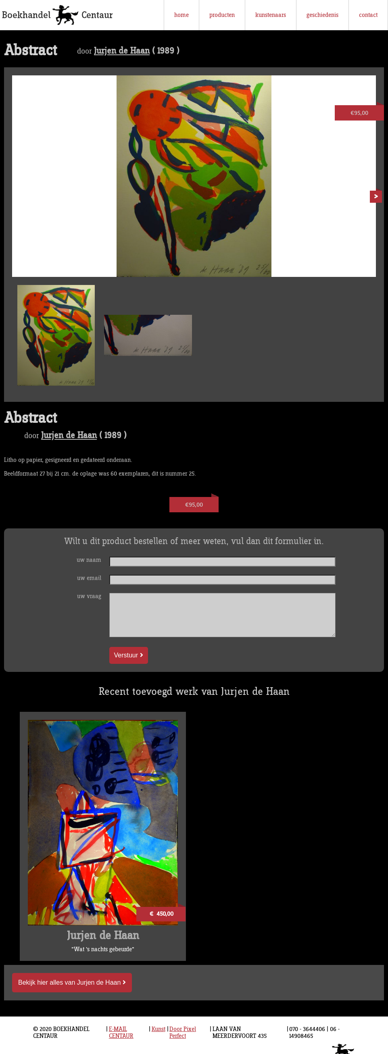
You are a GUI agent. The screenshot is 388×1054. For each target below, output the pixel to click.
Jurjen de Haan (122, 51)
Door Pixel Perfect (182, 1032)
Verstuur (128, 655)
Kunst (158, 1029)
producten (222, 15)
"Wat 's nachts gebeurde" (102, 949)
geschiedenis (322, 15)
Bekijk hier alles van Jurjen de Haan (72, 982)
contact (368, 15)
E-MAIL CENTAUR (121, 1032)
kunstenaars (270, 15)
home (181, 15)
